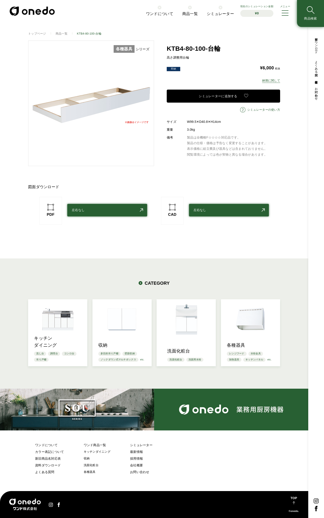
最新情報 (136, 452)
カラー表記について (49, 452)
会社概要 (136, 465)
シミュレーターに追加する (218, 96)
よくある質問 (44, 472)
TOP (293, 498)
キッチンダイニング (97, 451)
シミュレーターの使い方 (263, 109)
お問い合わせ (139, 472)
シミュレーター (141, 445)
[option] (91, 103)
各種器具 (90, 472)
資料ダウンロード (48, 465)
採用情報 (136, 458)
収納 (87, 458)
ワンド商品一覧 (95, 445)
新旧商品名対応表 (48, 458)
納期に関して (271, 80)
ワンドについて (46, 445)
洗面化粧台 (91, 465)
